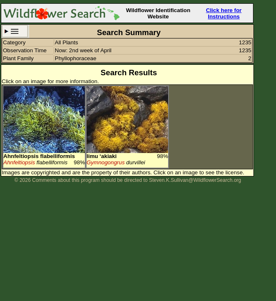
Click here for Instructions (224, 13)
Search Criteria (15, 31)
